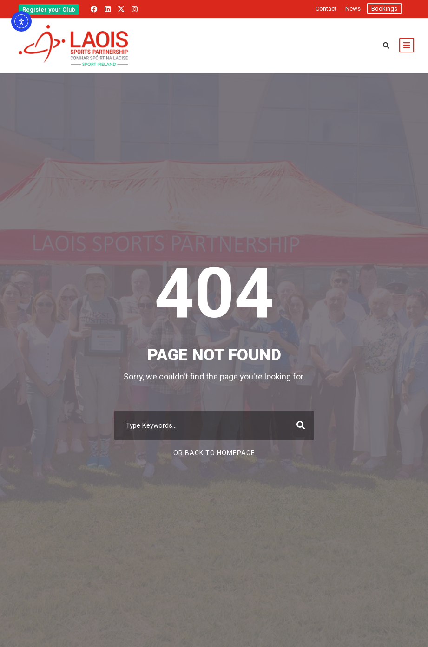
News (353, 8)
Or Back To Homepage (214, 453)
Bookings (384, 8)
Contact (326, 8)
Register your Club (48, 9)
